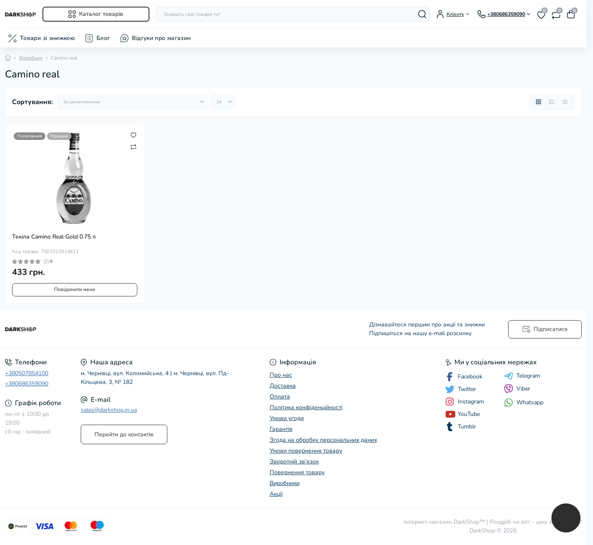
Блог (103, 38)
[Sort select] (133, 102)
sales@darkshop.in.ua (109, 410)
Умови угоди (287, 418)
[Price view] (565, 102)
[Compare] (133, 146)
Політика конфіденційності (306, 407)
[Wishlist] (133, 135)
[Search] (422, 14)
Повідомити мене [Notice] (74, 289)
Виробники (285, 483)
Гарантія (281, 429)
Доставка (283, 386)
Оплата (280, 397)
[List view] (552, 102)
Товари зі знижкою (47, 38)
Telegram (522, 376)
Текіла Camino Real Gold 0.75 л (54, 237)
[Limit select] (223, 102)
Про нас (281, 375)
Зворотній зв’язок (294, 461)
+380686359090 (26, 384)
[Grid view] (538, 102)
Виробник (30, 58)
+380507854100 (26, 373)
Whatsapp (523, 402)
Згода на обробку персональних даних (323, 440)
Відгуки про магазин (161, 38)
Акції (276, 494)
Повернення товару (297, 472)
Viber (517, 388)
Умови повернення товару (306, 451)
